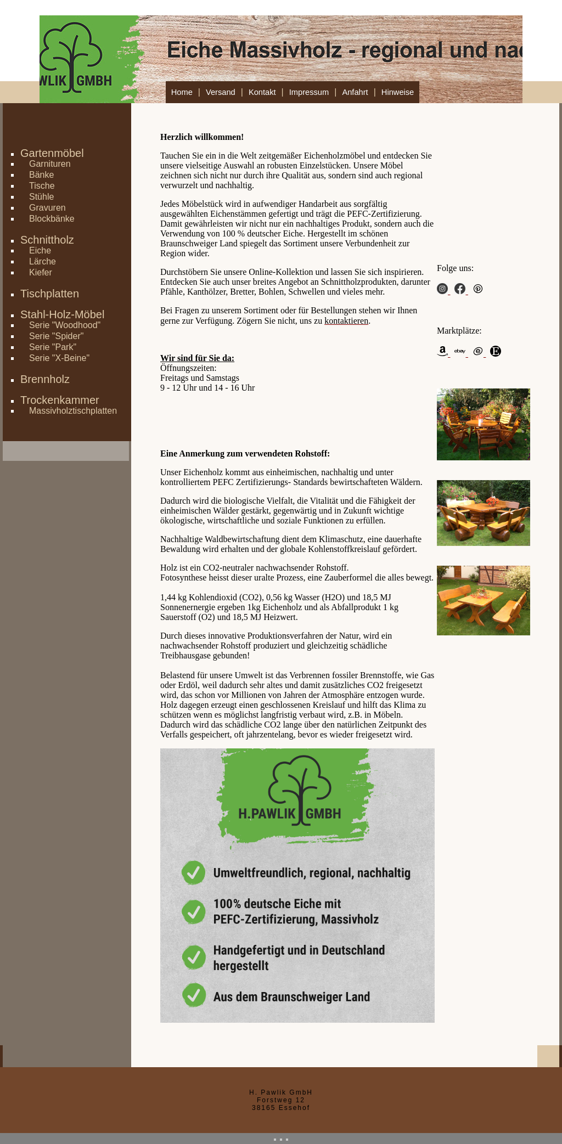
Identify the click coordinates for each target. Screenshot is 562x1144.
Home (182, 92)
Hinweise (397, 92)
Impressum (309, 92)
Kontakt (262, 92)
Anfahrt (355, 92)
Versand (220, 92)
